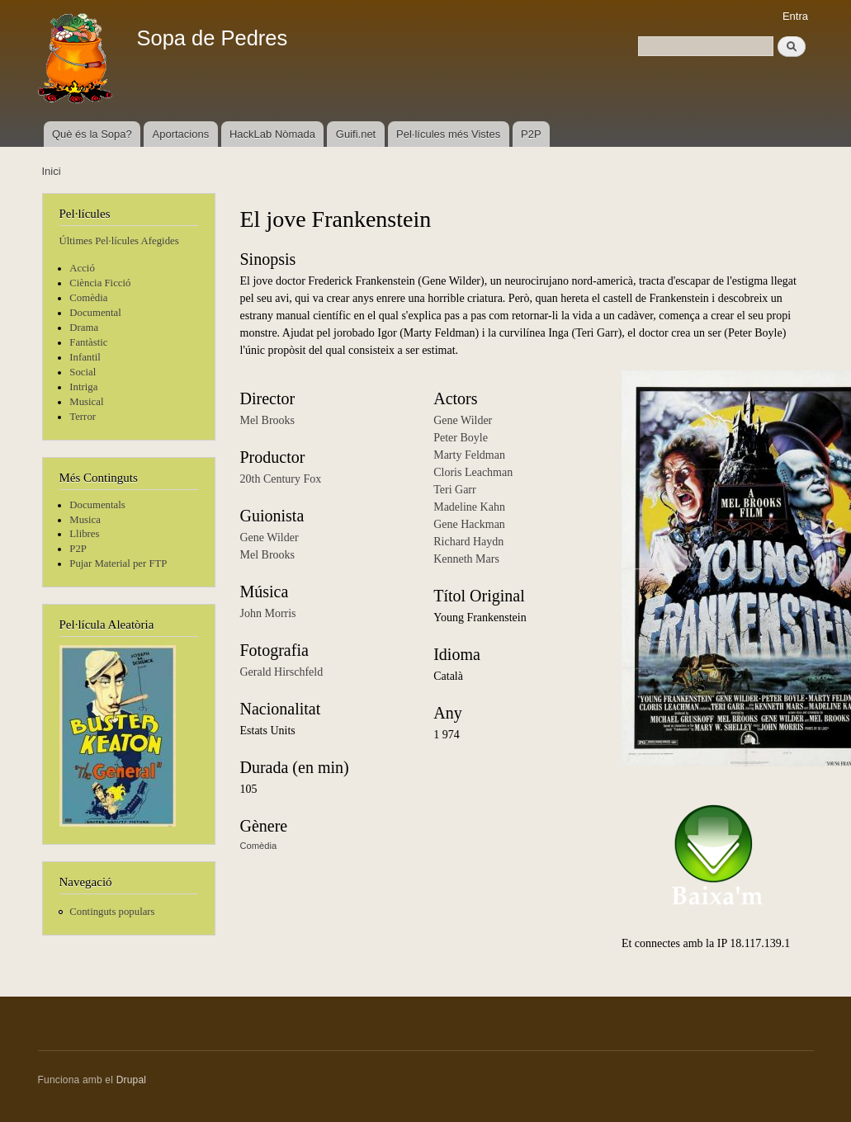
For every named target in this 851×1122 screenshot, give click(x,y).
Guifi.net (356, 134)
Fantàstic (88, 342)
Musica (85, 520)
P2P (531, 134)
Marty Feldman (469, 455)
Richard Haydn (468, 541)
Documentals (97, 505)
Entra (795, 16)
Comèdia (88, 298)
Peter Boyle (460, 437)
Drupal (131, 1080)
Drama (83, 327)
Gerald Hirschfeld (282, 672)
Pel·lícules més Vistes (448, 134)
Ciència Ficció (99, 283)
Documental (95, 312)
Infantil (85, 357)
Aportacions (181, 134)
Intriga (83, 387)
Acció (82, 268)
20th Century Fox (281, 479)
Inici (51, 171)
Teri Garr (454, 489)
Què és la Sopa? (92, 134)
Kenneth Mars (466, 559)
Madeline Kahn (469, 507)
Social (82, 372)
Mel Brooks (267, 420)
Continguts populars (111, 911)
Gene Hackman (469, 524)
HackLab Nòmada (272, 134)
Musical (86, 402)
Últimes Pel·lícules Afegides (119, 241)
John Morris (268, 613)
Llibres (84, 534)
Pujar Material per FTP (118, 563)
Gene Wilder (269, 537)
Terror (82, 416)
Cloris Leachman (473, 472)
